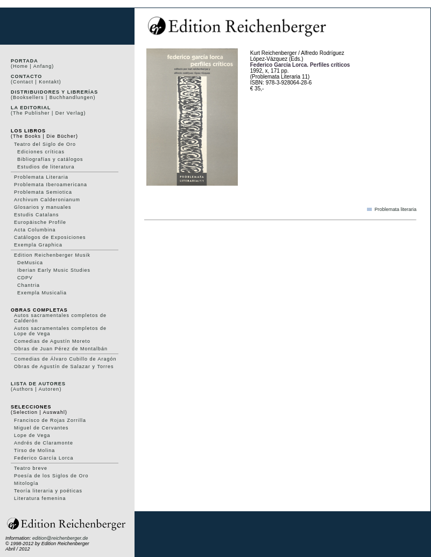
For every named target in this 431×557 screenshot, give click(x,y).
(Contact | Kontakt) (36, 81)
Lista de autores (38, 383)
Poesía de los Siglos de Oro (51, 475)
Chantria (28, 285)
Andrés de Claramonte (43, 443)
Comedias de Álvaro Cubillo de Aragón (65, 359)
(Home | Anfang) (32, 66)
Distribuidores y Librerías (54, 92)
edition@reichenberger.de (60, 538)
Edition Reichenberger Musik (52, 255)
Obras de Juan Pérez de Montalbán (61, 348)
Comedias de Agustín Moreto (52, 341)
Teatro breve (30, 468)
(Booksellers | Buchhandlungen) (53, 97)
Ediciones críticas (41, 151)
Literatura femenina (40, 498)
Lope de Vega (32, 435)
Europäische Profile (40, 222)
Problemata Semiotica (43, 192)
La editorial (31, 107)
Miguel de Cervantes (41, 428)
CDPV (25, 277)
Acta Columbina (35, 229)
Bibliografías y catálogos (50, 159)
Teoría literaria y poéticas (48, 490)
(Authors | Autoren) (36, 389)
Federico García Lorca (44, 458)
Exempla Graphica (38, 245)
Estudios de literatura (46, 167)
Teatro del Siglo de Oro (45, 144)
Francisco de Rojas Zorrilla (50, 420)
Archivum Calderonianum (47, 199)
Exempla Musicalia (42, 292)
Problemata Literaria (41, 177)
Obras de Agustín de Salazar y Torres (64, 366)
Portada (24, 61)
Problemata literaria (395, 209)
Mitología (26, 483)
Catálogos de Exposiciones (50, 237)
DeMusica (30, 262)
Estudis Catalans (36, 214)
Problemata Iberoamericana (50, 184)
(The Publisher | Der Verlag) (48, 113)
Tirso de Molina (34, 450)
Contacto (26, 76)
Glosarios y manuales (43, 207)
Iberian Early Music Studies (53, 270)
